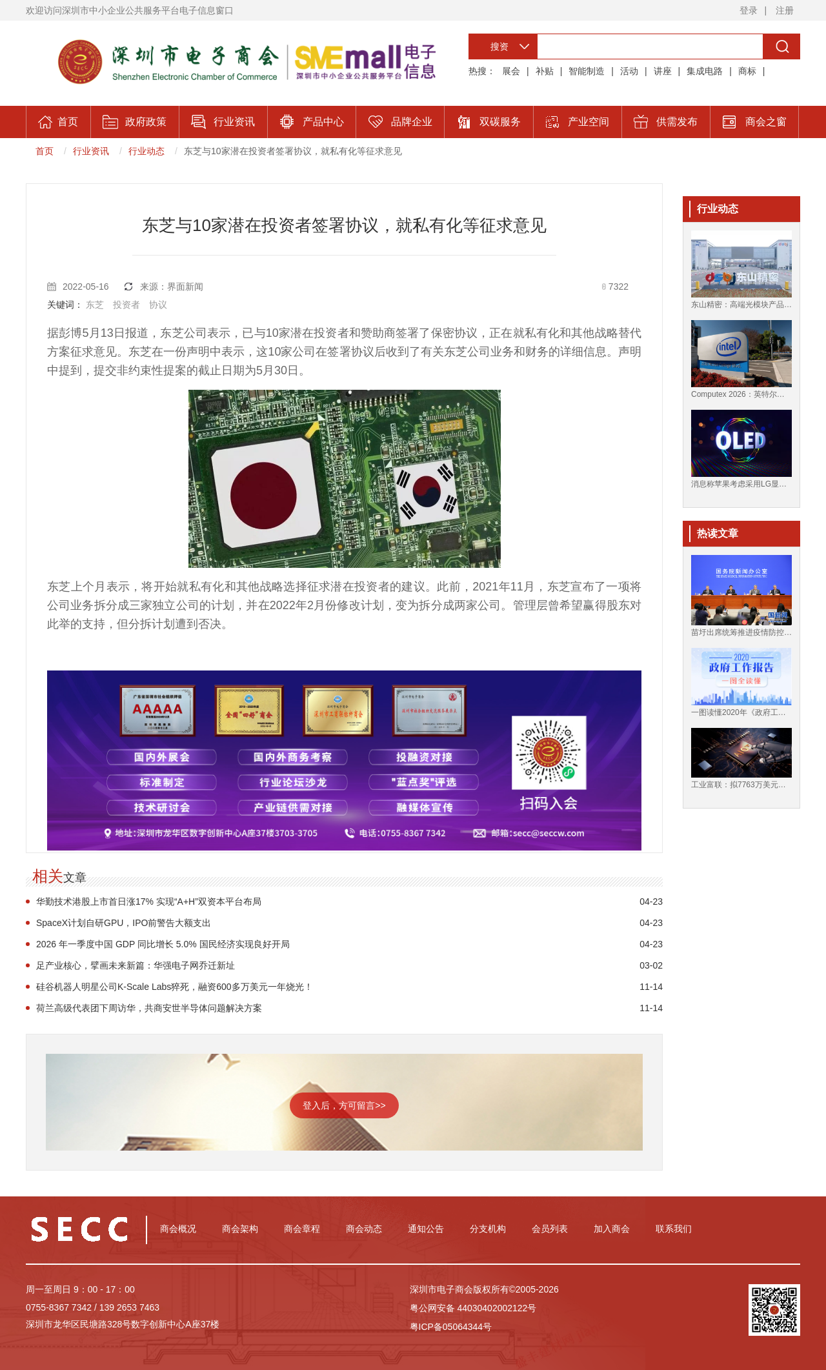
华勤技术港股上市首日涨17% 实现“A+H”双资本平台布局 (148, 901)
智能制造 (587, 71)
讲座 (663, 71)
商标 (747, 71)
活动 (629, 71)
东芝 (95, 304)
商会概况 (178, 1229)
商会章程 (302, 1229)
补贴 (545, 71)
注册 (785, 10)
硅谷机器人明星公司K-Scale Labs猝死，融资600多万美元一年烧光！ (174, 987)
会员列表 (550, 1229)
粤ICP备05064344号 (451, 1327)
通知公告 (426, 1229)
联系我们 (674, 1229)
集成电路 (705, 71)
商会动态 (364, 1229)
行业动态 (146, 151)
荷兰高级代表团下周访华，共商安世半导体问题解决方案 (149, 1008)
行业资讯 (91, 151)
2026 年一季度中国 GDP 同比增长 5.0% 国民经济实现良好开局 (163, 944)
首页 (44, 151)
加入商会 (612, 1229)
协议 (158, 304)
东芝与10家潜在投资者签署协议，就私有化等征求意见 (293, 151)
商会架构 (240, 1229)
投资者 (126, 304)
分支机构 (488, 1229)
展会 (511, 71)
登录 (749, 10)
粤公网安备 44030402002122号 (473, 1308)
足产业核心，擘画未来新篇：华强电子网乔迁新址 (135, 965)
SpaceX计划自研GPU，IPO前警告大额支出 (124, 923)
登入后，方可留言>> (344, 1105)
